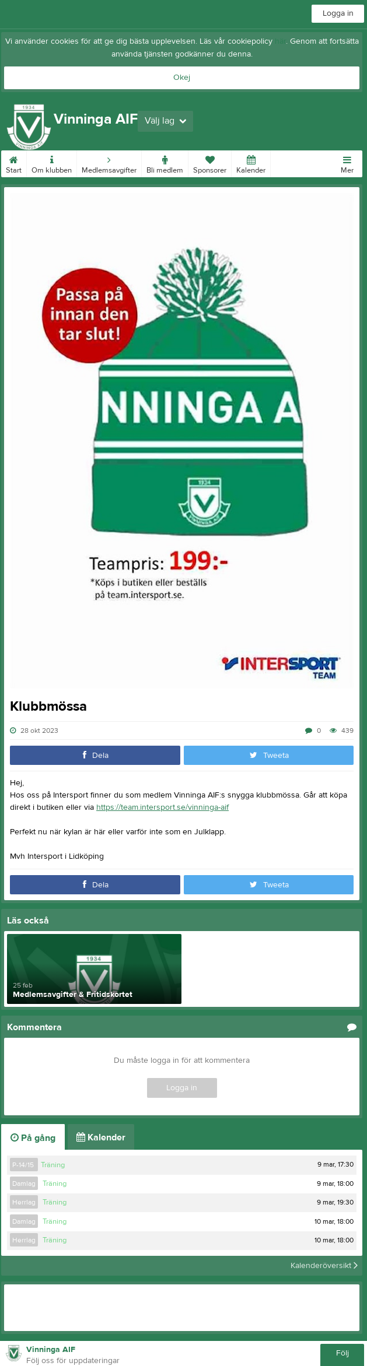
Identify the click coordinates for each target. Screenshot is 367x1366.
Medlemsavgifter (109, 162)
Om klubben (52, 162)
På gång (33, 1138)
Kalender (250, 162)
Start (14, 162)
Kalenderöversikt (324, 1265)
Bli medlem (164, 162)
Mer (347, 162)
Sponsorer (209, 162)
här (280, 41)
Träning (53, 1165)
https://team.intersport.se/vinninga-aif (162, 807)
